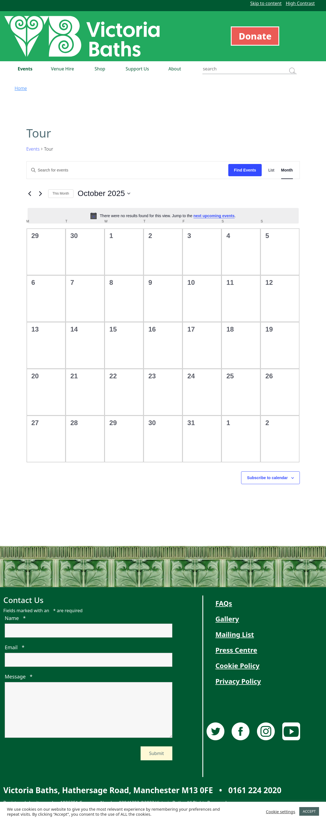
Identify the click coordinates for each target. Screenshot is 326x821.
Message (19, 676)
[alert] (163, 216)
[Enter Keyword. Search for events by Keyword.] (128, 170)
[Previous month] (29, 193)
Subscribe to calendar (267, 478)
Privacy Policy (238, 681)
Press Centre (236, 650)
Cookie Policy (237, 665)
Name (15, 618)
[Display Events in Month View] (287, 170)
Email (14, 647)
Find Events (245, 170)
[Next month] (40, 193)
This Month (61, 193)
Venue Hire (62, 69)
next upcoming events (214, 216)
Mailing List (234, 634)
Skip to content (266, 3)
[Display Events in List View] (271, 170)
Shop (100, 69)
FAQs (223, 603)
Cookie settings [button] (280, 811)
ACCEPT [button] (309, 811)
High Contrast (300, 3)
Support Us (137, 69)
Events (25, 69)
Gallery (227, 618)
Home (21, 88)
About (174, 69)
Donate (255, 36)
